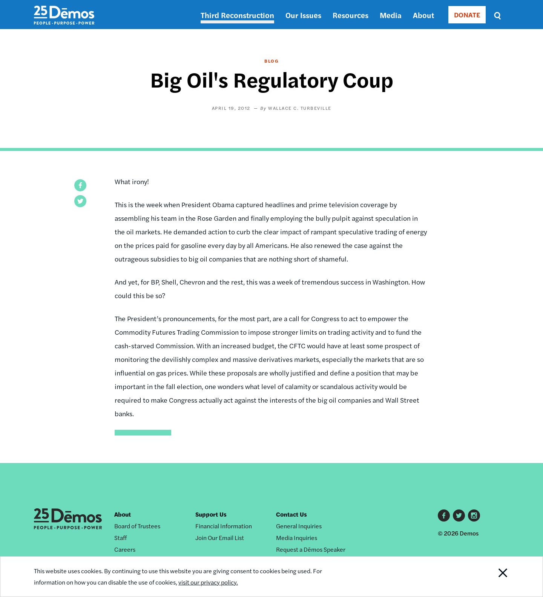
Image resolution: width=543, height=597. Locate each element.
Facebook (444, 515)
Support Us (211, 514)
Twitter (459, 515)
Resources (350, 14)
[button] (80, 185)
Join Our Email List (219, 537)
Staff (120, 537)
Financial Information (223, 526)
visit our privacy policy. (208, 582)
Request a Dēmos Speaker (310, 549)
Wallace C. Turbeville (299, 108)
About (423, 14)
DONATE (467, 14)
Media (391, 14)
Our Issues (303, 14)
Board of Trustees (137, 526)
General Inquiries (299, 526)
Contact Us (291, 514)
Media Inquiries (296, 537)
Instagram (474, 515)
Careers (124, 549)
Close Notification (493, 577)
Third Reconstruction (237, 14)
